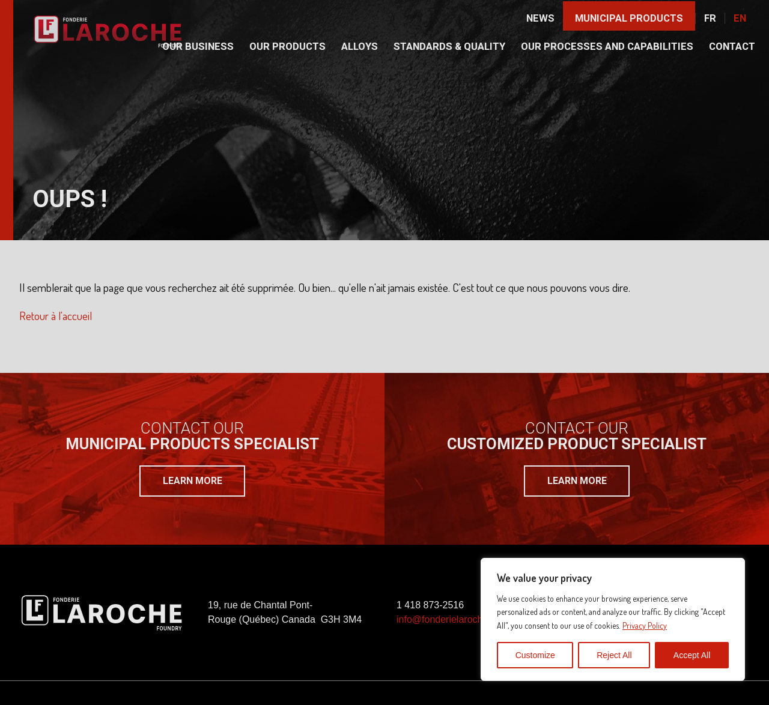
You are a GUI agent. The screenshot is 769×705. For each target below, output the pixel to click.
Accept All (691, 655)
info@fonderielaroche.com (453, 619)
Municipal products (629, 18)
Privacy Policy (644, 625)
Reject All (614, 655)
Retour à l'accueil (55, 315)
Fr (710, 18)
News (540, 18)
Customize (535, 655)
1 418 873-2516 (430, 605)
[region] (613, 619)
